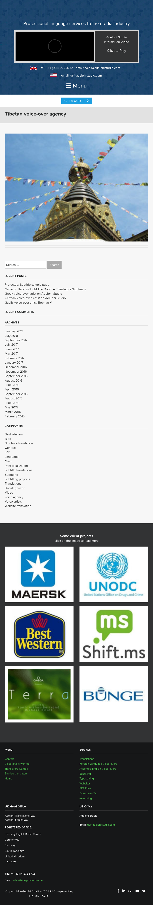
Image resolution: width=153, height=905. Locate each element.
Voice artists (13, 501)
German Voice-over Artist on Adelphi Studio (35, 297)
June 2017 (12, 349)
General (10, 447)
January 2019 (14, 331)
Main (8, 461)
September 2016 (16, 375)
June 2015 (12, 402)
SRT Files (85, 788)
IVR (7, 452)
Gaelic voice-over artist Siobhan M (28, 302)
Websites (85, 783)
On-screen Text (88, 793)
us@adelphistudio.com (86, 75)
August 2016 (13, 380)
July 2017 (11, 344)
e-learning (85, 798)
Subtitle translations (18, 470)
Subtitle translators (16, 774)
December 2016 (16, 366)
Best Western (14, 434)
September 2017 (16, 340)
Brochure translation (19, 443)
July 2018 (11, 335)
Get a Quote (76, 100)
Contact (9, 759)
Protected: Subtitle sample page (27, 284)
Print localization (16, 465)
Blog (8, 438)
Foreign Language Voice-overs (98, 764)
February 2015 (15, 416)
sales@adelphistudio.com (102, 67)
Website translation (18, 505)
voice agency (14, 497)
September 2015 (16, 393)
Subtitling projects (17, 479)
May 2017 (11, 353)
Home (8, 778)
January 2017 (14, 362)
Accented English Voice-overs (97, 769)
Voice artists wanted (17, 764)
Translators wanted (16, 769)
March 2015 (13, 411)
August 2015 (13, 398)
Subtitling (11, 474)
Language (12, 456)
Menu (76, 85)
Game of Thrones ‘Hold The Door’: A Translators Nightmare (45, 289)
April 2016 (12, 389)
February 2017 (14, 358)
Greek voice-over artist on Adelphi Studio (33, 293)
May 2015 (11, 407)
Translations (13, 483)
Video (9, 492)
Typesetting (86, 778)
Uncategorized (15, 488)
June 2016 (12, 384)
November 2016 (16, 371)
